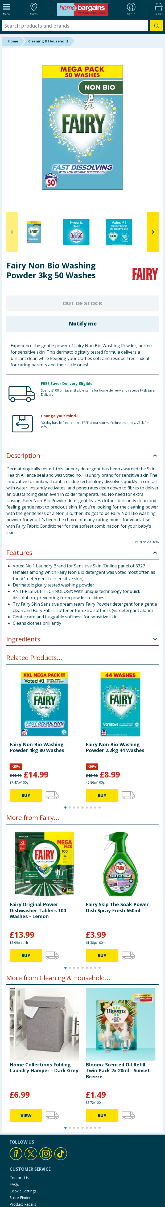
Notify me (83, 323)
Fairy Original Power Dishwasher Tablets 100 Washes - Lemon (38, 910)
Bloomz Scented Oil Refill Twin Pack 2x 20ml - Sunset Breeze (118, 1070)
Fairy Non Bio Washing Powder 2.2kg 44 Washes (115, 747)
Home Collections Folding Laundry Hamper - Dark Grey (44, 1067)
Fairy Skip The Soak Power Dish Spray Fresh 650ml (117, 907)
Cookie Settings (23, 1190)
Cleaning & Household (48, 41)
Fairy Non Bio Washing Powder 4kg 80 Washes (37, 747)
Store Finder (20, 1197)
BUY (26, 795)
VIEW (26, 1115)
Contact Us (19, 1177)
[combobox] (82, 25)
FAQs (14, 1184)
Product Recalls (23, 1204)
